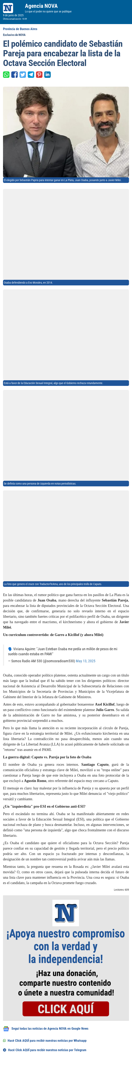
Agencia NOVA (41, 6)
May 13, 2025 (85, 661)
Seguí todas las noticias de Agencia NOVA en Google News (45, 1028)
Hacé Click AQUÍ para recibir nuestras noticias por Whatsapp (45, 1041)
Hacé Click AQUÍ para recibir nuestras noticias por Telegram (44, 1050)
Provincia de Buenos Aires (20, 29)
